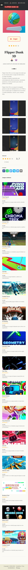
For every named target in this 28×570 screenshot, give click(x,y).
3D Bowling (5, 321)
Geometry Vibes (6, 346)
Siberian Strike (5, 470)
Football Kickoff (6, 545)
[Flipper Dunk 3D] (14, 21)
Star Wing (4, 371)
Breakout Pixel (5, 495)
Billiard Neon (5, 520)
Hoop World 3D (6, 420)
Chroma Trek (5, 222)
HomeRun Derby (6, 246)
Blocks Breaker (6, 396)
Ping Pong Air (5, 197)
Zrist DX (4, 445)
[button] (1, 5)
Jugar (14, 39)
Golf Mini (4, 271)
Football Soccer (6, 296)
